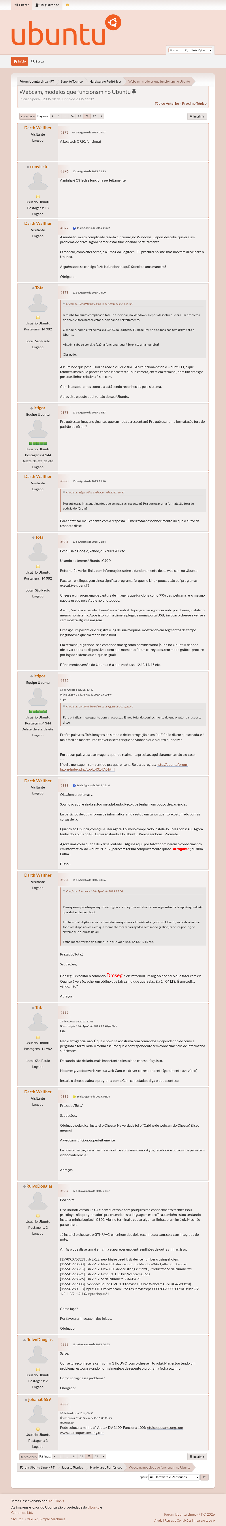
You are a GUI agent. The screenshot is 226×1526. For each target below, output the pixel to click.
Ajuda (158, 1520)
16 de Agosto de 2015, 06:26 (93, 1096)
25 (79, 116)
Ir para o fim (28, 116)
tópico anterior (167, 103)
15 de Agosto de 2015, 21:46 (76, 1021)
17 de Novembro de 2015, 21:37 (91, 1190)
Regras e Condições (178, 1520)
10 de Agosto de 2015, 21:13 (89, 171)
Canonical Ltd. (22, 1512)
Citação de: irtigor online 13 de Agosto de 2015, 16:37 (95, 492)
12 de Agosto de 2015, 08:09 (89, 292)
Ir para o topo (29, 1456)
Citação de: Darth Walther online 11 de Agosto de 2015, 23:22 (99, 303)
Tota (39, 287)
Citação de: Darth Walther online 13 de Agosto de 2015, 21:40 (99, 706)
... (65, 116)
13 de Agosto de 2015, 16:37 (89, 412)
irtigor (39, 407)
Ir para (143, 1477)
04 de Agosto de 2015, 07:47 (89, 132)
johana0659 (39, 1399)
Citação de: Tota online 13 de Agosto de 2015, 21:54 (94, 891)
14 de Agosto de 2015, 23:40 (93, 785)
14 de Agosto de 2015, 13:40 (76, 689)
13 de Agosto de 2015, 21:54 (89, 541)
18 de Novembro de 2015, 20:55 (91, 1344)
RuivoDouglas (39, 1186)
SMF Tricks (55, 1501)
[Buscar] (186, 50)
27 (94, 116)
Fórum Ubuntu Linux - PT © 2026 (189, 1514)
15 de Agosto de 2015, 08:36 (89, 879)
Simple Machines (52, 1519)
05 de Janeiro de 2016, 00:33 (76, 1413)
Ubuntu (94, 1507)
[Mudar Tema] (67, 5)
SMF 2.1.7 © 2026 (24, 1519)
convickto (39, 166)
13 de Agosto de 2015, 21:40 (89, 481)
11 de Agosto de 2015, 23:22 (93, 227)
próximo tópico (194, 103)
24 (71, 116)
